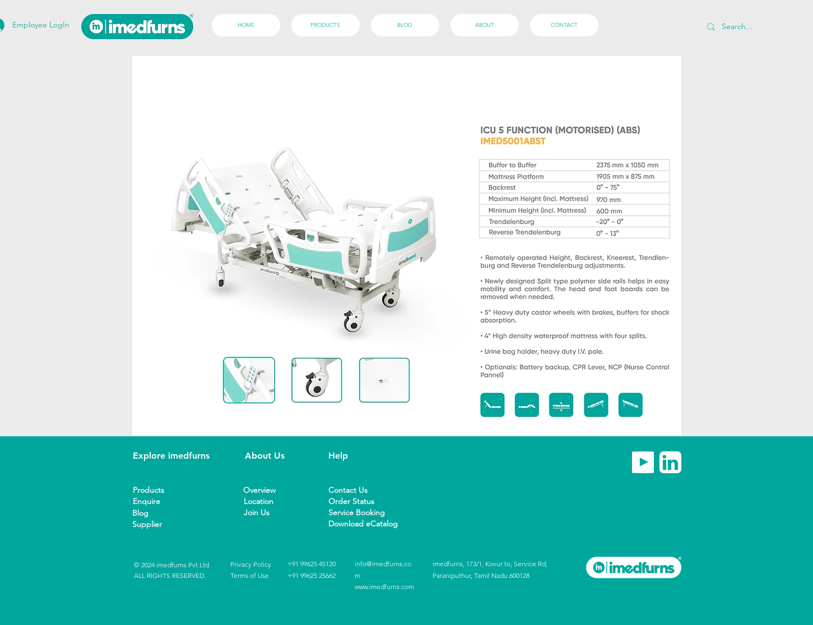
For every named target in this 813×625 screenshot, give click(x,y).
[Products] (152, 490)
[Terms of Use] (249, 576)
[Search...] (762, 26)
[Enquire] (152, 501)
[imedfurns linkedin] (670, 462)
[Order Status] (353, 501)
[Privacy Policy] (250, 565)
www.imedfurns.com (384, 586)
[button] (151, 524)
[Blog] (151, 513)
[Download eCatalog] (363, 524)
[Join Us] (263, 513)
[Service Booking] (360, 513)
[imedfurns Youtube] (643, 462)
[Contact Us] (350, 490)
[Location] (263, 501)
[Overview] (262, 490)
